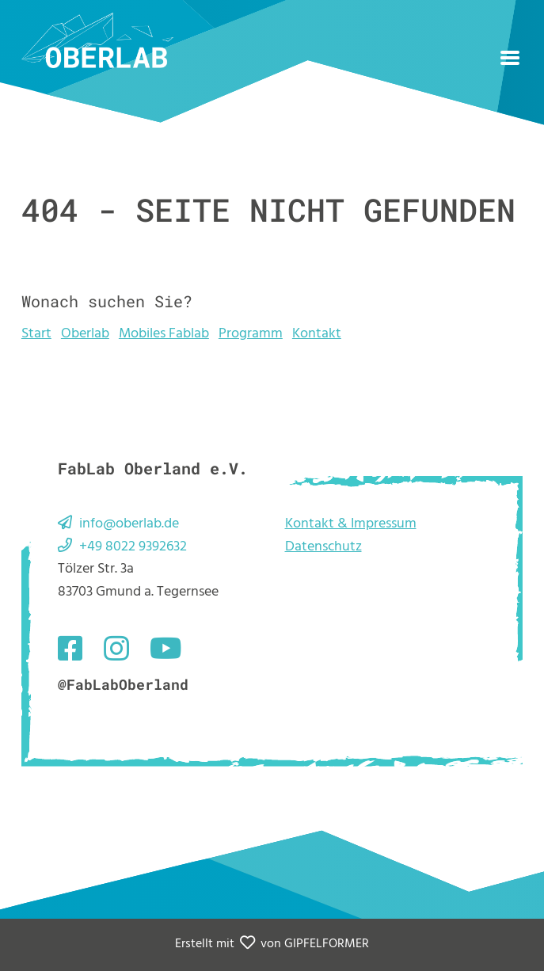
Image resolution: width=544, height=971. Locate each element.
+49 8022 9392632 (133, 546)
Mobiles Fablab (164, 333)
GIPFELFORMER (326, 944)
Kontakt (316, 333)
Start (36, 333)
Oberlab (85, 333)
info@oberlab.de (129, 523)
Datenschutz (323, 546)
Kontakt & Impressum (351, 523)
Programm (251, 333)
